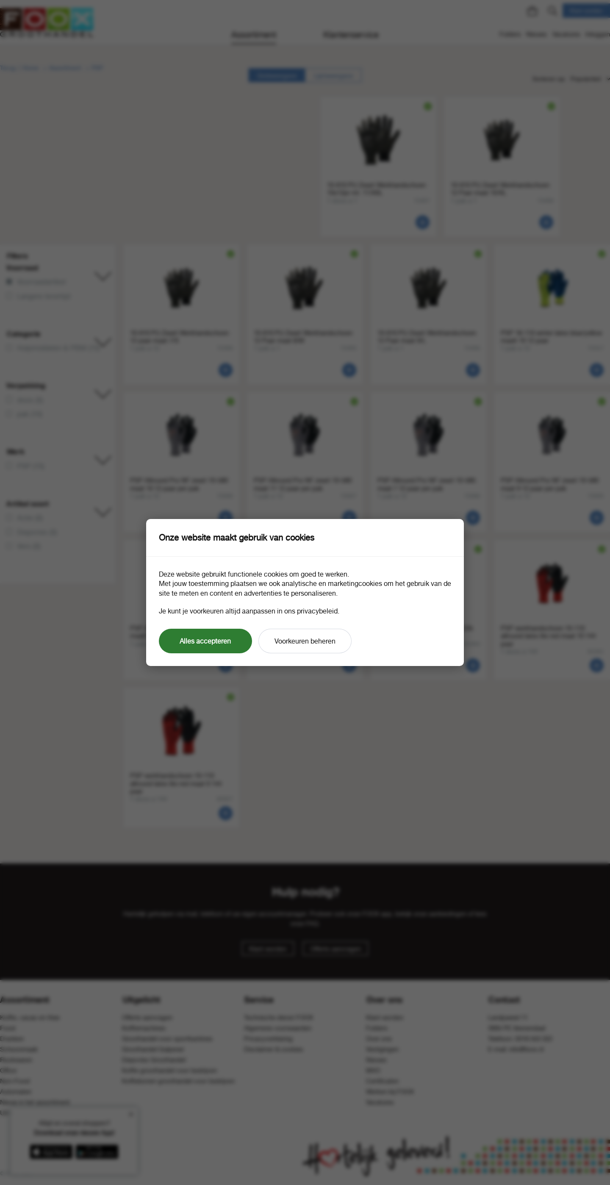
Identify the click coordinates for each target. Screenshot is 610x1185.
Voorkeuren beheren (305, 641)
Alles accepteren (205, 641)
